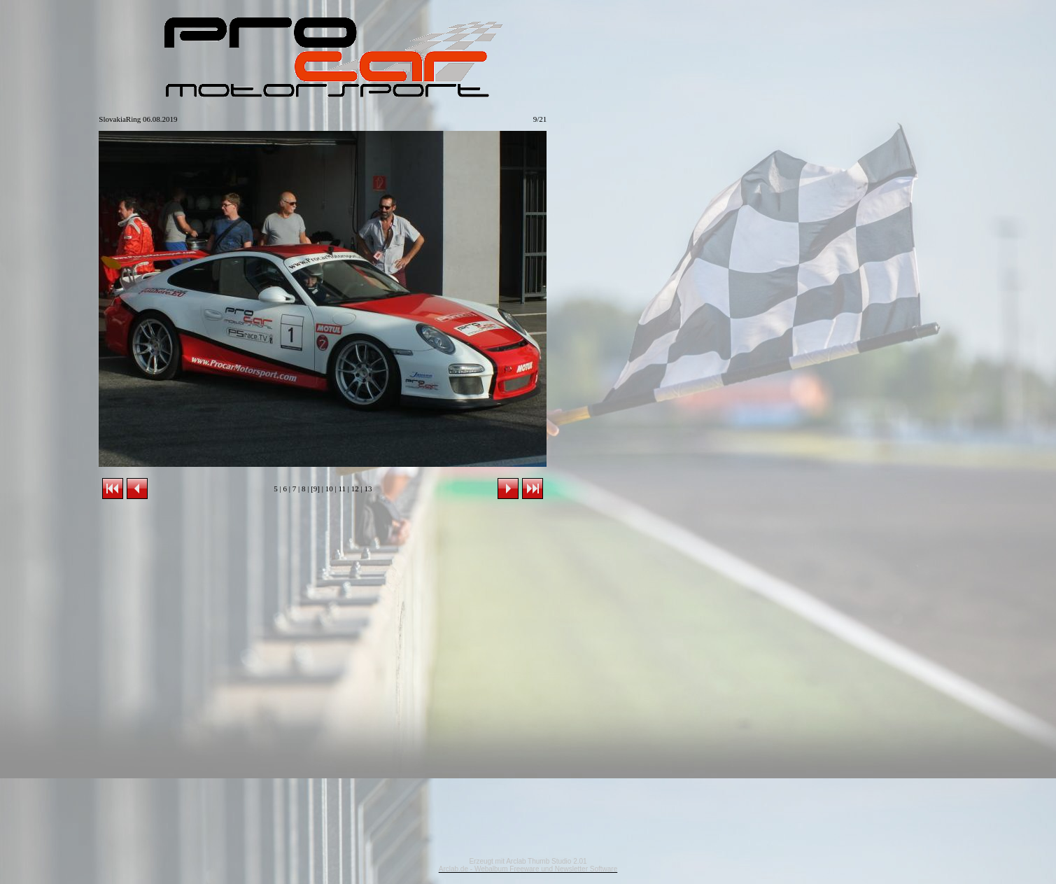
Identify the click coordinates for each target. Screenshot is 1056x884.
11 (342, 488)
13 (368, 488)
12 (355, 488)
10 (329, 488)
